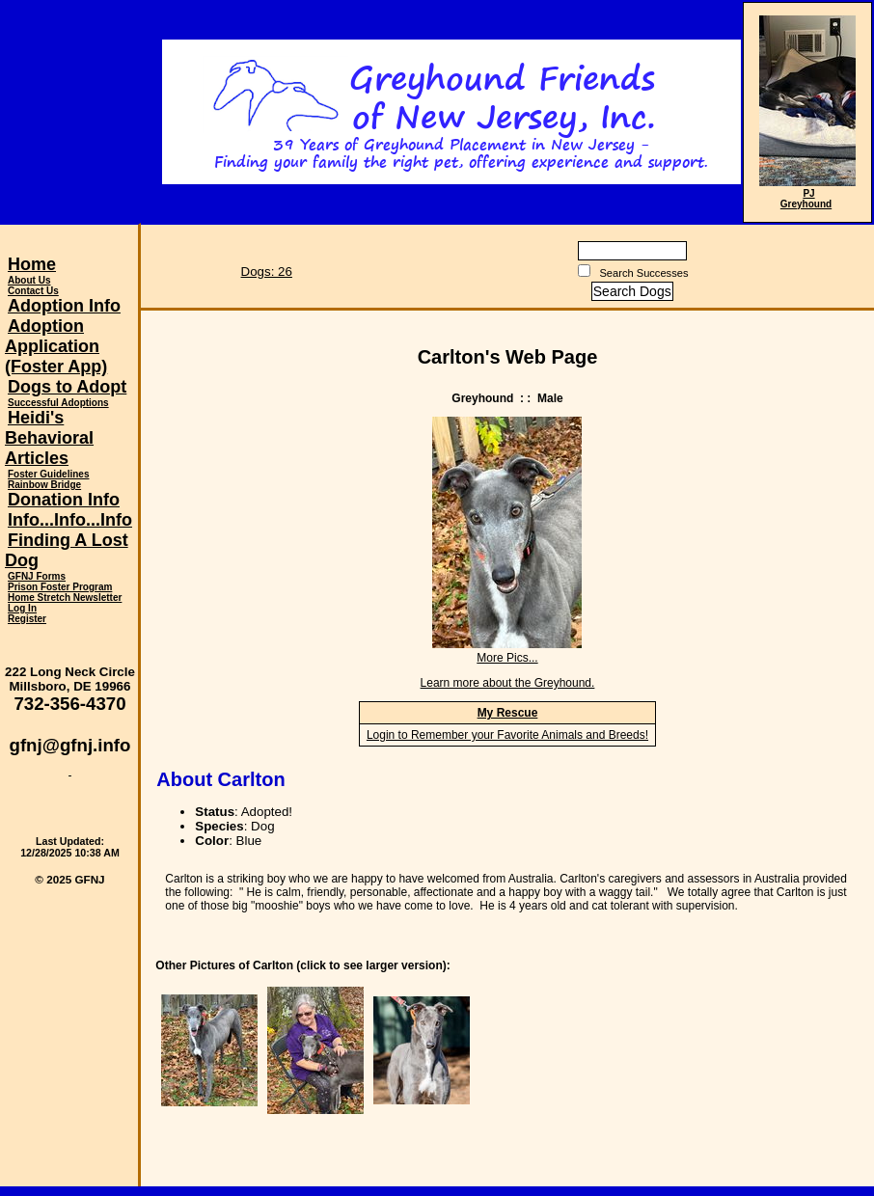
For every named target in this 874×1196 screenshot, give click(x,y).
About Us (29, 280)
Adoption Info (64, 305)
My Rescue (508, 713)
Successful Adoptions (58, 402)
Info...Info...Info (70, 520)
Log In (22, 608)
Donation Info (64, 499)
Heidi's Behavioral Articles (49, 438)
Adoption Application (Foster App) (56, 346)
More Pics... (507, 658)
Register (27, 618)
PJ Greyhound (806, 198)
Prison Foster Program (60, 587)
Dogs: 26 (266, 271)
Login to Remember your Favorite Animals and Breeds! (507, 735)
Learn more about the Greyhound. (508, 683)
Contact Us (33, 290)
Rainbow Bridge (44, 484)
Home (32, 264)
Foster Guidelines (48, 474)
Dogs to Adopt (67, 386)
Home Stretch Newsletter (65, 597)
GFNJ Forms (37, 576)
